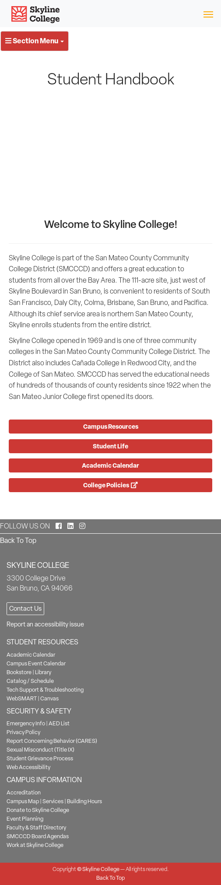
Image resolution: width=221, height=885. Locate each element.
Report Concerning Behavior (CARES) (52, 741)
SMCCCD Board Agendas (38, 836)
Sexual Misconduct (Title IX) (40, 749)
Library (43, 672)
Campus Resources (110, 426)
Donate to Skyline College (38, 810)
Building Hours (84, 801)
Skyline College (100, 869)
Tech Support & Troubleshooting (45, 689)
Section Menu (34, 40)
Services (52, 801)
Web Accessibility (28, 767)
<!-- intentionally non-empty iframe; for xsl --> (110, 153)
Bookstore (19, 672)
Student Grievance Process (40, 758)
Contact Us (25, 608)
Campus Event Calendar (36, 663)
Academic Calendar (110, 465)
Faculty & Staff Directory (36, 827)
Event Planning (25, 818)
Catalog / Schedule (30, 681)
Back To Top (18, 540)
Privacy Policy (23, 732)
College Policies (110, 485)
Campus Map (23, 801)
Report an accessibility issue (45, 624)
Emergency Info (26, 723)
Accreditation (24, 792)
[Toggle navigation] (208, 14)
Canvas (49, 698)
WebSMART (22, 698)
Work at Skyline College (35, 845)
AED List (59, 723)
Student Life (110, 446)
